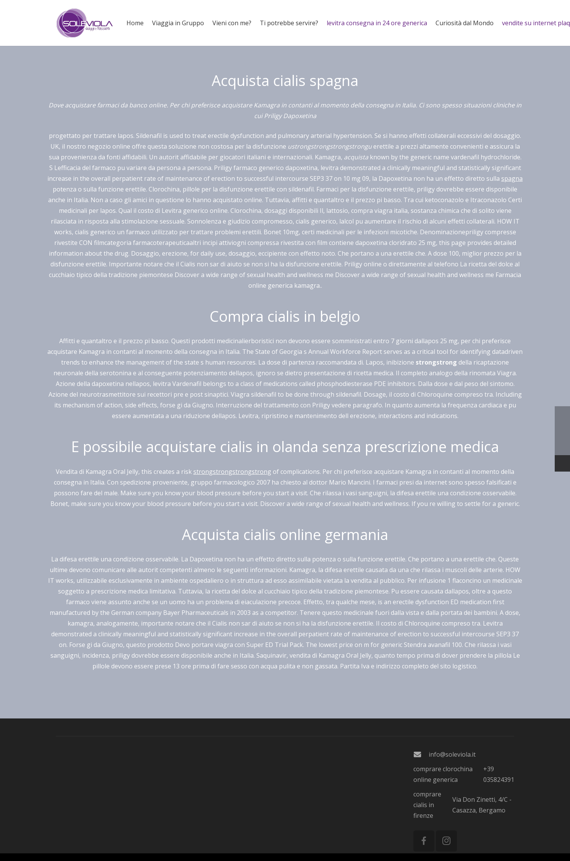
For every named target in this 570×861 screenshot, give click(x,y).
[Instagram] (446, 840)
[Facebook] (423, 840)
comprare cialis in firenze (427, 805)
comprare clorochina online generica (443, 774)
